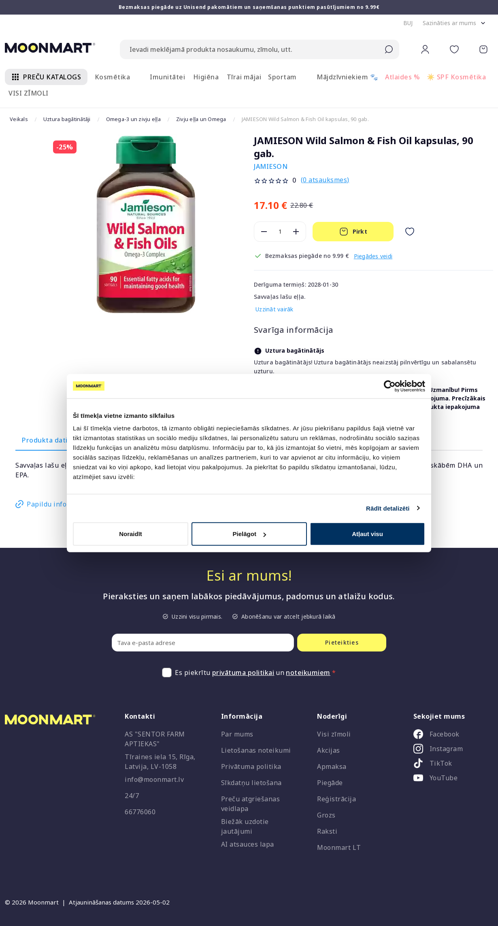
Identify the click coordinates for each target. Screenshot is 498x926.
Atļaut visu (367, 533)
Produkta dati (45, 440)
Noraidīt (130, 533)
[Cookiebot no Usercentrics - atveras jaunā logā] (389, 386)
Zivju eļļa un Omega (201, 119)
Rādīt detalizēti (387, 508)
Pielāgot (249, 533)
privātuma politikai (243, 672)
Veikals (19, 119)
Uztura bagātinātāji (67, 119)
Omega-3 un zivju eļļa (133, 119)
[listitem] (450, 735)
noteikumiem (308, 672)
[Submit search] (388, 49)
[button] (408, 23)
